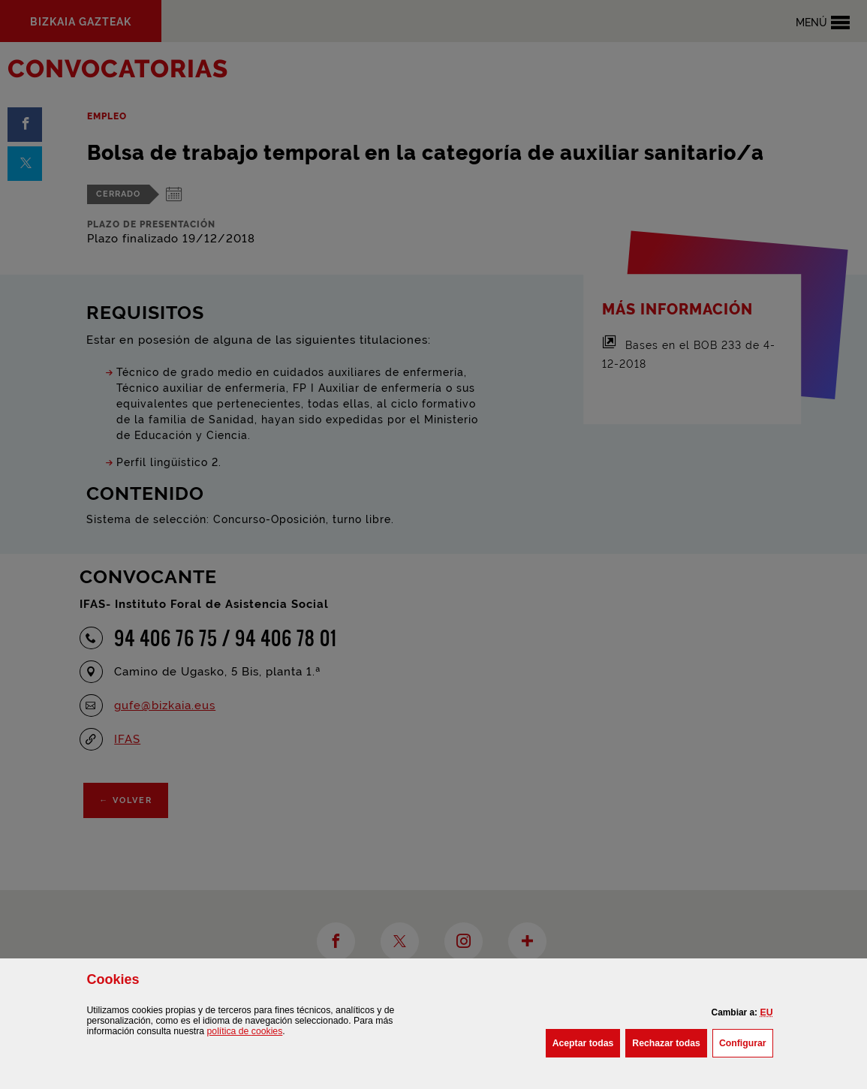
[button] (766, 1012)
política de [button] (245, 1031)
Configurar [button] (746, 1041)
